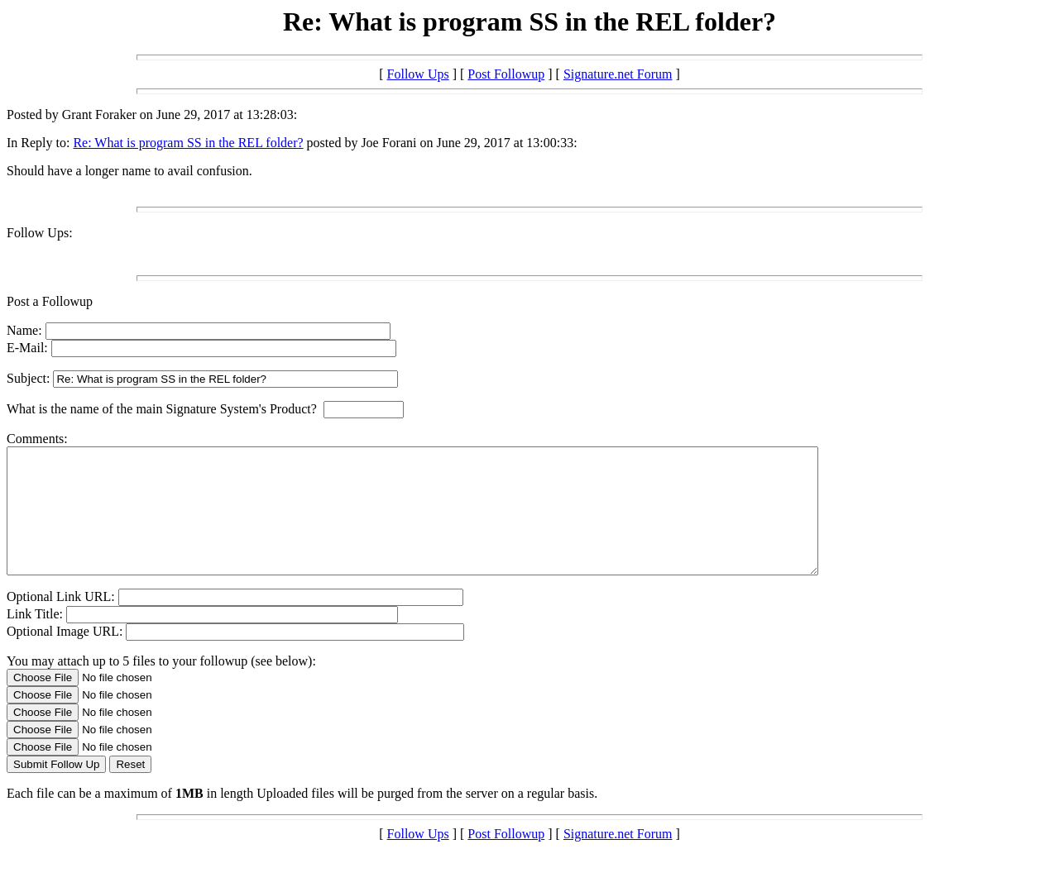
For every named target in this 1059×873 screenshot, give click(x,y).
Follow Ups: (40, 233)
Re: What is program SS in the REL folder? (188, 143)
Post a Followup (50, 301)
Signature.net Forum (618, 74)
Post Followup (505, 74)
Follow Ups (418, 74)
